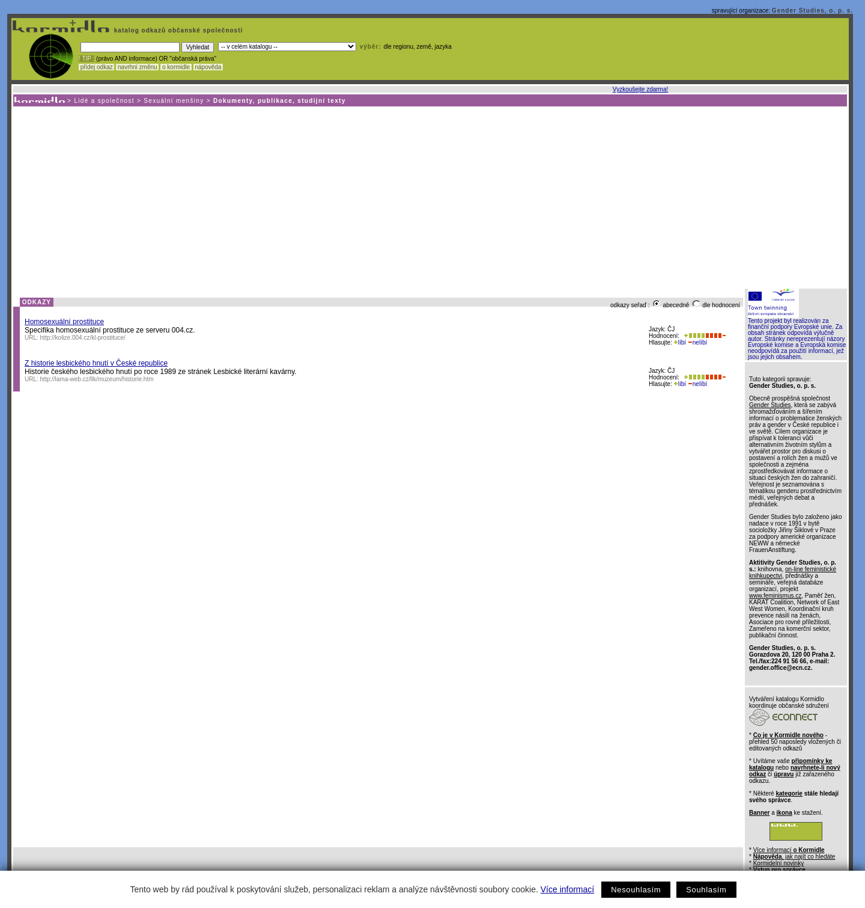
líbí (680, 342)
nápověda (208, 67)
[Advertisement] (429, 196)
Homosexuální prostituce (64, 321)
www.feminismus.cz (775, 595)
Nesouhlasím (636, 889)
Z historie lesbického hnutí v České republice (96, 363)
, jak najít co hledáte (794, 856)
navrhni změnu (137, 67)
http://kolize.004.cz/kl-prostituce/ (83, 337)
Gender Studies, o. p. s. (812, 10)
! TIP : (86, 58)
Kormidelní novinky (778, 863)
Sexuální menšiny (174, 100)
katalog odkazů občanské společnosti (177, 30)
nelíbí (697, 342)
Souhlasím (706, 889)
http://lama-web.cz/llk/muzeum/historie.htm (97, 379)
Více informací (567, 889)
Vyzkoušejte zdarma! (640, 89)
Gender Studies (770, 405)
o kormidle (176, 67)
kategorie (788, 793)
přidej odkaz (96, 67)
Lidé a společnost (104, 100)
